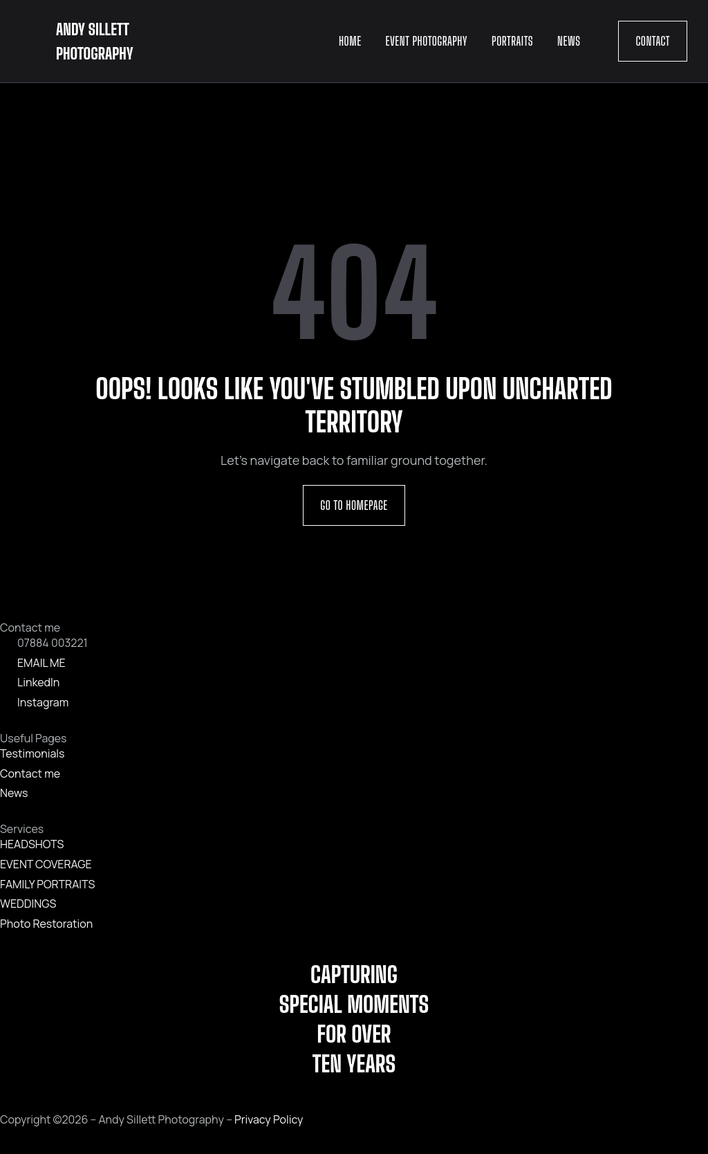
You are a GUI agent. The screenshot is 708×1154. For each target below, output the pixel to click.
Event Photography (426, 40)
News (568, 40)
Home (350, 40)
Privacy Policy (268, 1119)
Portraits (512, 40)
